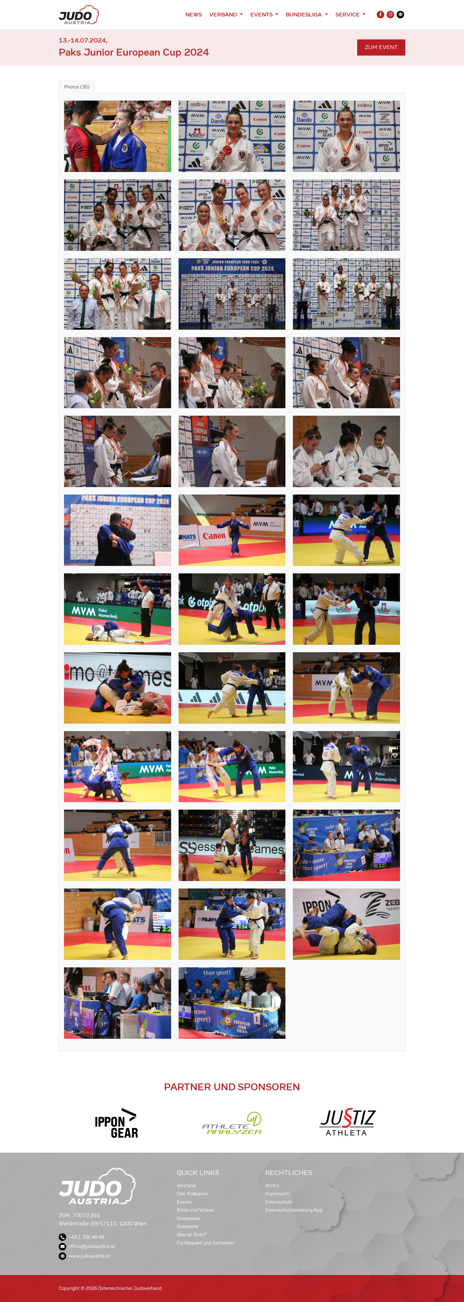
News (193, 14)
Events (184, 1202)
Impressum (277, 1193)
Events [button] (262, 14)
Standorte (187, 1226)
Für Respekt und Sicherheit (206, 1243)
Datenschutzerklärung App (294, 1210)
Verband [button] (223, 14)
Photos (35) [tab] (76, 87)
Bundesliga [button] (304, 14)
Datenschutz (279, 1202)
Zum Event (381, 47)
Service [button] (348, 14)
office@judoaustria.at (87, 1246)
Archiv (272, 1185)
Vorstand (186, 1185)
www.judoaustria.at (84, 1256)
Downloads (188, 1218)
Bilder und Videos (195, 1210)
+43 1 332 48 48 (81, 1237)
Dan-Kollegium (192, 1193)
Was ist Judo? (192, 1234)
